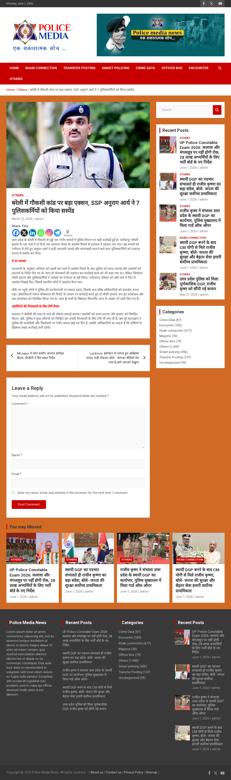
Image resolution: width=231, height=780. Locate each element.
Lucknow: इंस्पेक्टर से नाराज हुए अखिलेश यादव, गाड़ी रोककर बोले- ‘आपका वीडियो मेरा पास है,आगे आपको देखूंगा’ (112, 358)
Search (217, 110)
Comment (20, 404)
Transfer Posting (79, 68)
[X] (24, 233)
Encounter (198, 68)
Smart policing (115, 68)
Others (16, 79)
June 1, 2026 (188, 167)
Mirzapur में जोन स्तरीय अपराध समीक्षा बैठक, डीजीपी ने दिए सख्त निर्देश (40, 356)
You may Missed (25, 526)
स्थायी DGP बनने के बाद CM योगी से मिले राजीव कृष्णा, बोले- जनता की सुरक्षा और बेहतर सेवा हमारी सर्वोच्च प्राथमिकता (200, 252)
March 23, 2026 (22, 219)
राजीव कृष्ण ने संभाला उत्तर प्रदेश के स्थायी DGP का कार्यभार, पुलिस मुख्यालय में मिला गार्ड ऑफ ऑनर (200, 218)
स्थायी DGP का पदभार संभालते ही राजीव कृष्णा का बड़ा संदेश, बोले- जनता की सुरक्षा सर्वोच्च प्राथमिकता (200, 186)
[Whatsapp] (41, 233)
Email (17, 474)
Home (14, 68)
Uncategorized (169, 363)
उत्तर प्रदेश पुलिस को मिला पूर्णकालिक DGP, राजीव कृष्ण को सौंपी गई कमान (199, 284)
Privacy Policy (133, 772)
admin (39, 219)
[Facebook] (16, 233)
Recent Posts (175, 130)
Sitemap (151, 772)
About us (97, 772)
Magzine (165, 336)
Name (17, 455)
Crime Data (145, 68)
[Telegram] (57, 233)
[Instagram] (49, 233)
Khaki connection (41, 68)
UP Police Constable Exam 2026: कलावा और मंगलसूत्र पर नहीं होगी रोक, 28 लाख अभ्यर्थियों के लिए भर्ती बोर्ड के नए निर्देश (200, 152)
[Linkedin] (32, 233)
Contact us (113, 772)
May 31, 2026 (189, 294)
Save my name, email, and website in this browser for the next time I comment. (72, 493)
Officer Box (172, 68)
